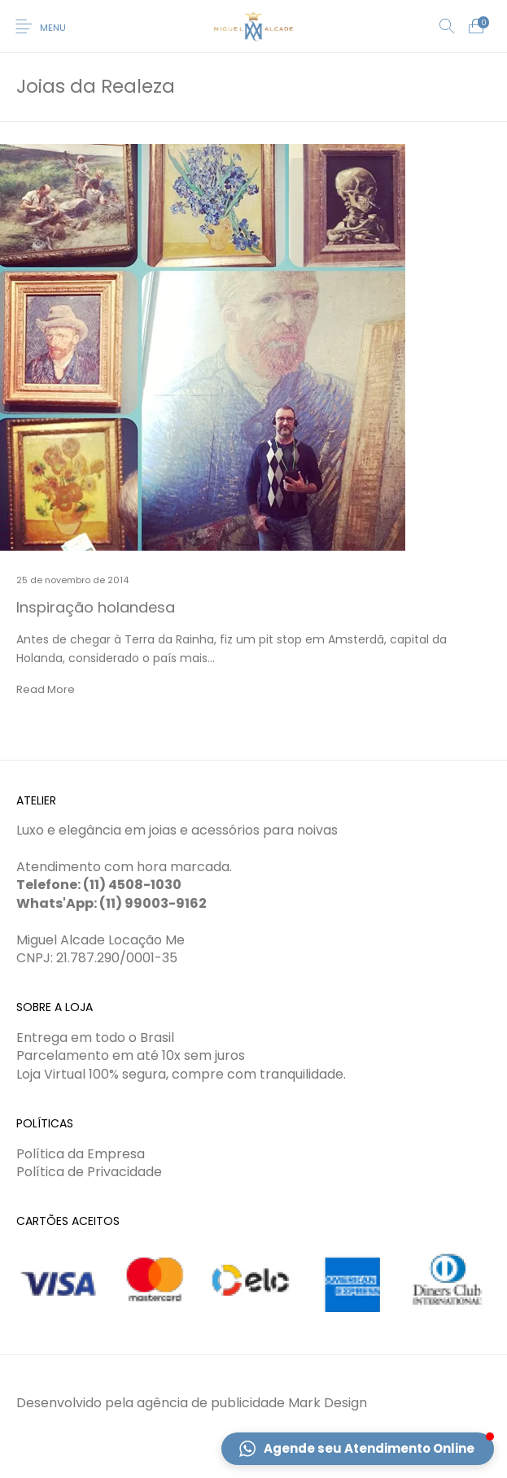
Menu (53, 27)
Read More (45, 689)
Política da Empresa (80, 1153)
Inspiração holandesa (95, 607)
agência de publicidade (211, 1402)
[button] (357, 1448)
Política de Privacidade (89, 1171)
